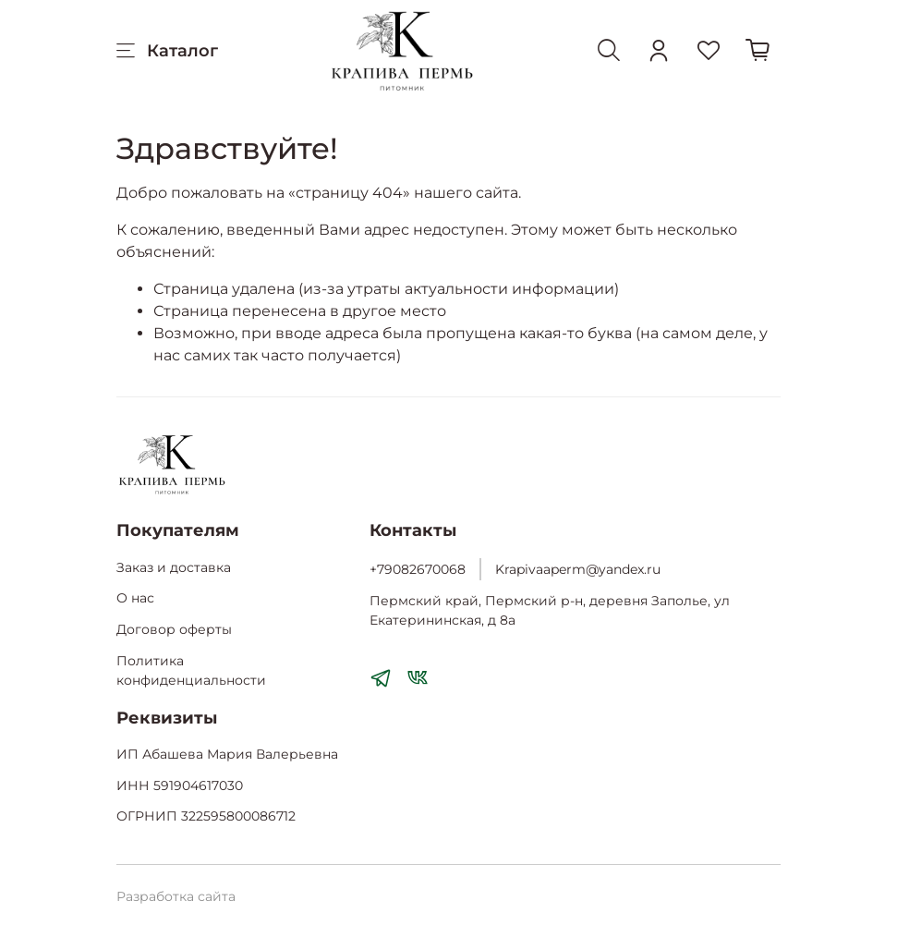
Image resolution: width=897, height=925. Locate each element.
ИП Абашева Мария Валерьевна (227, 754)
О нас (135, 598)
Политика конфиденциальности (191, 670)
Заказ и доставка (173, 567)
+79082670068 (418, 569)
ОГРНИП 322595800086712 (206, 816)
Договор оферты (174, 629)
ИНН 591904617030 (179, 785)
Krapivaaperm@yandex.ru (578, 569)
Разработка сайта (176, 896)
